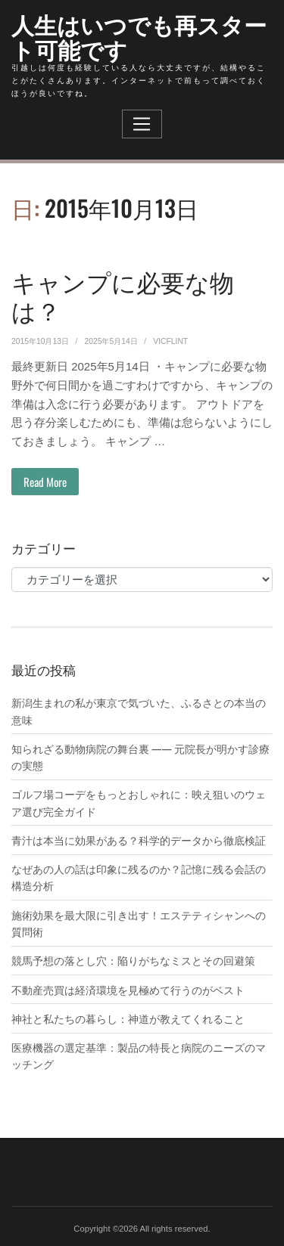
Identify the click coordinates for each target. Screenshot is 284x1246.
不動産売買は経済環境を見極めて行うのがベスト (128, 989)
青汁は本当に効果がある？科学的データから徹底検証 (138, 840)
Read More (45, 481)
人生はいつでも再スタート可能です (139, 36)
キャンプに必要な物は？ (122, 295)
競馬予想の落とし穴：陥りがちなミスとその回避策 (133, 960)
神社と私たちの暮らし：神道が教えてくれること (128, 1018)
